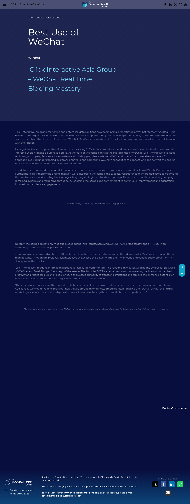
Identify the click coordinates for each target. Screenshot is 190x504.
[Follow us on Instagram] (180, 4)
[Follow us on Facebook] (165, 4)
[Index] (4, 4)
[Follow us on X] (175, 4)
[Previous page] (182, 273)
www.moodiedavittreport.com (82, 492)
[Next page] (182, 267)
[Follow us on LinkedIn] (170, 4)
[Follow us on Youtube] (185, 4)
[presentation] (95, 60)
